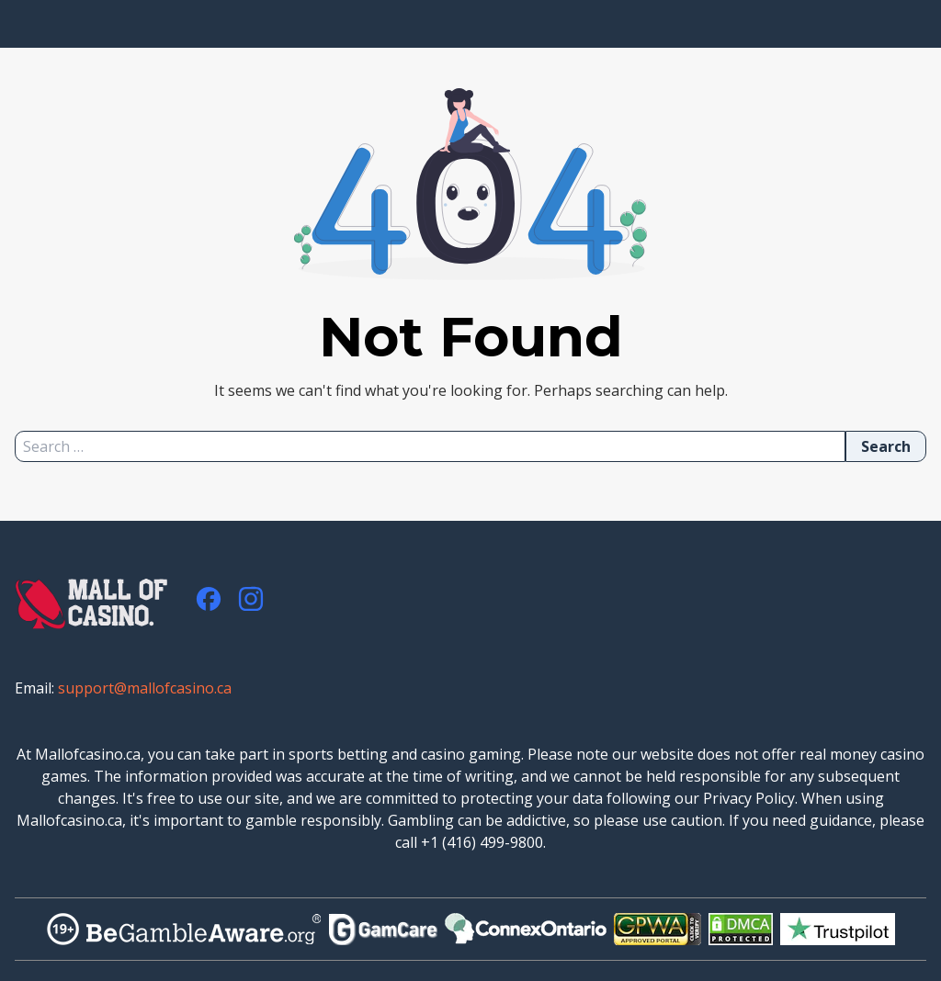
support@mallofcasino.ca (145, 688)
